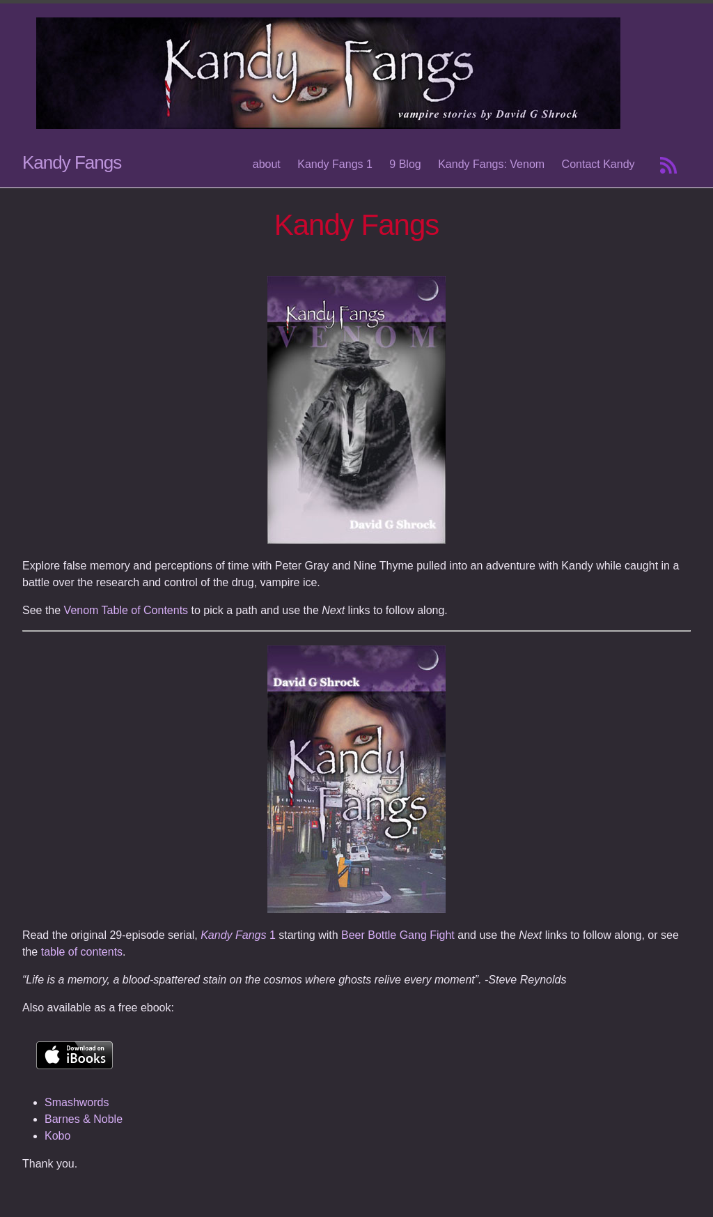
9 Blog (405, 164)
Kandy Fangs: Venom (491, 164)
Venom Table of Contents (126, 610)
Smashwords (77, 1102)
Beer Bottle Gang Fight (398, 935)
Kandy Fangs (71, 162)
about (267, 164)
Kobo (57, 1136)
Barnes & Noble (84, 1119)
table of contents (82, 952)
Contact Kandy (598, 164)
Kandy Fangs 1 (335, 164)
